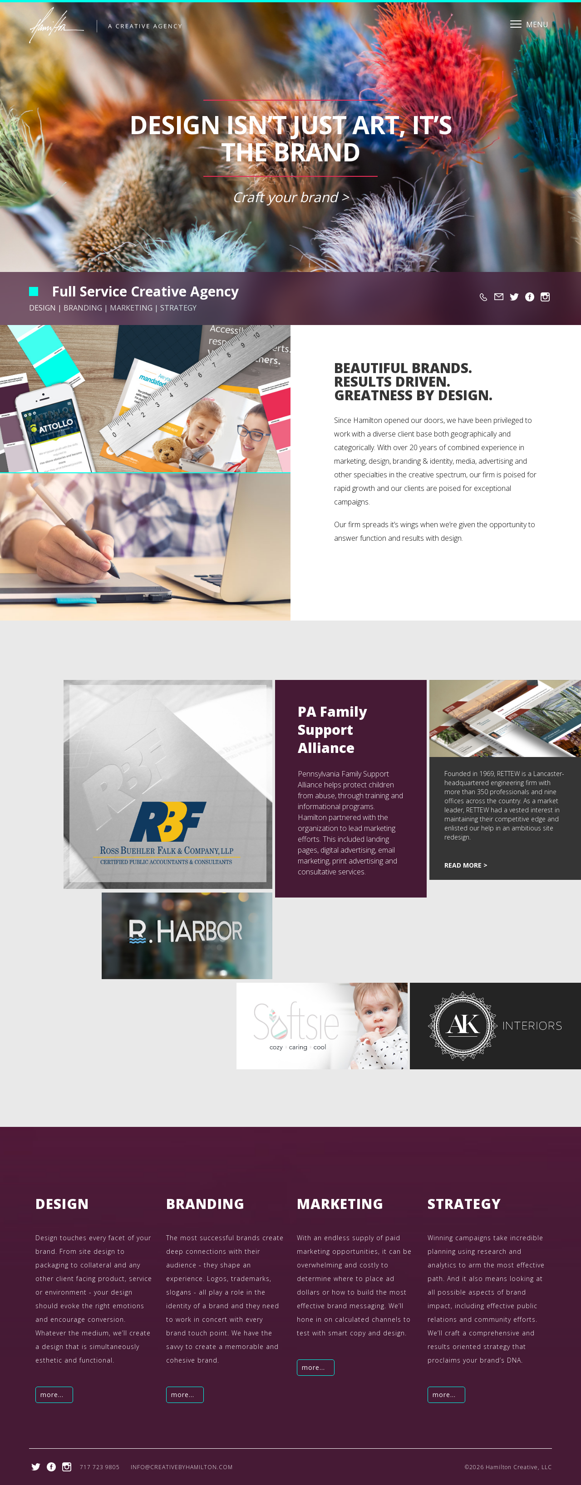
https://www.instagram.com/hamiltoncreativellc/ (545, 297)
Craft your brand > (290, 197)
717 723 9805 (483, 297)
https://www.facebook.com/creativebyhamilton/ (530, 297)
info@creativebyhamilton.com (499, 297)
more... (52, 1394)
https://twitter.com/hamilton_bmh (514, 297)
